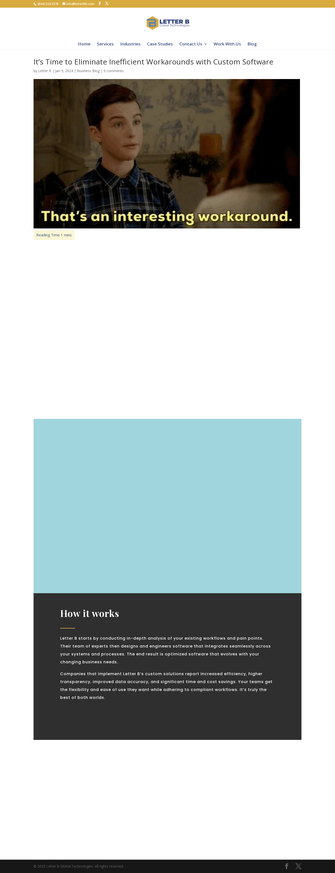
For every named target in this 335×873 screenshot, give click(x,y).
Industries (130, 44)
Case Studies (160, 44)
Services (105, 44)
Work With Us (227, 44)
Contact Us (190, 44)
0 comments (114, 70)
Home (84, 44)
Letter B (44, 70)
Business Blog (88, 70)
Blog (252, 44)
